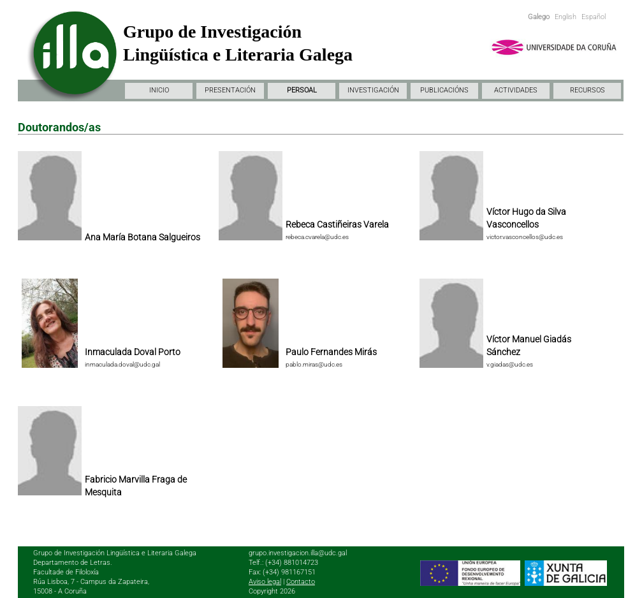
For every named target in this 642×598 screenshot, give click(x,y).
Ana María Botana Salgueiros (142, 237)
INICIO (159, 90)
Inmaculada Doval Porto (132, 352)
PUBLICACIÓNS (444, 90)
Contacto (300, 582)
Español (593, 17)
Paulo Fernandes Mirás (331, 352)
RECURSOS (587, 90)
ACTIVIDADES (515, 90)
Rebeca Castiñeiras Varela (337, 224)
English (565, 17)
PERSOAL (302, 90)
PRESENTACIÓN (230, 90)
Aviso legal (265, 582)
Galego (539, 17)
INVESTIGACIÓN (373, 90)
